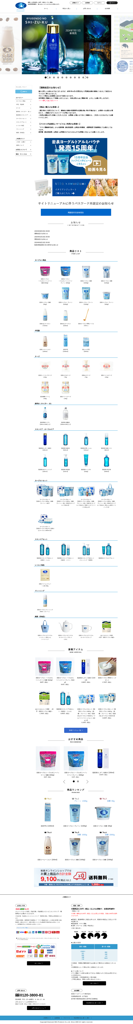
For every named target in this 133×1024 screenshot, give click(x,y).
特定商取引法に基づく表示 (94, 1003)
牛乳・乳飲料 (20, 104)
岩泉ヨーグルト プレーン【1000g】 (75, 826)
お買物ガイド (75, 2)
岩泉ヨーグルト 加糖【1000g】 (75, 859)
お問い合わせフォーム (38, 1008)
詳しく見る (38, 963)
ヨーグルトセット (21, 118)
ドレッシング (20, 129)
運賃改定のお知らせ (42, 238)
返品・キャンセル (21, 154)
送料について (20, 145)
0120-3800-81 (31, 995)
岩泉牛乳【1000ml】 (48, 826)
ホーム (46, 8)
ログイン (99, 2)
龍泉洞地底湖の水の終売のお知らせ (46, 244)
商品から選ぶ (66, 8)
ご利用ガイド (47, 1018)
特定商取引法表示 (81, 1018)
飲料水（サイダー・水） (23, 111)
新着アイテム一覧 (76, 730)
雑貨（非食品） (20, 132)
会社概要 (107, 8)
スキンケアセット (21, 122)
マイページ (67, 1018)
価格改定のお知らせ (42, 232)
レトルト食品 (20, 125)
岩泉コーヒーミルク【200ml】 (48, 859)
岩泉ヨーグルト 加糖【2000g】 (103, 859)
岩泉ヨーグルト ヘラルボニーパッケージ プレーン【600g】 (65, 680)
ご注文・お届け (20, 142)
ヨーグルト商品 (20, 101)
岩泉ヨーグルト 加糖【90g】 (103, 826)
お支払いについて (21, 149)
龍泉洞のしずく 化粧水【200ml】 (104, 772)
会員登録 (87, 2)
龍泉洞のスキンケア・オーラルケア (24, 115)
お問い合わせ (87, 8)
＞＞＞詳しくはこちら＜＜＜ (48, 100)
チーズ (18, 108)
